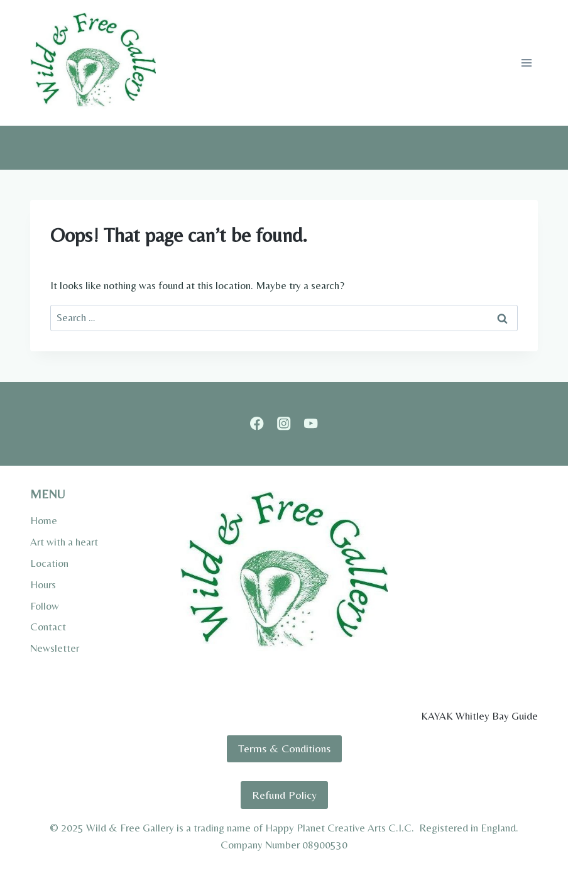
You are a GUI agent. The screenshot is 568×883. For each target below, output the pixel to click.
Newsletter (54, 648)
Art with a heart (64, 541)
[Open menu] (526, 62)
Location (49, 563)
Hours (43, 584)
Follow (44, 606)
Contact (48, 626)
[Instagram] (284, 423)
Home (43, 520)
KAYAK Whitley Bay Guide (479, 716)
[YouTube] (310, 423)
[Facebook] (257, 423)
